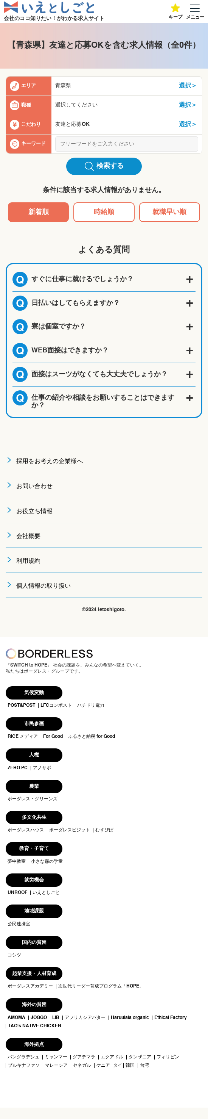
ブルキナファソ (24, 1065)
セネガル (82, 1065)
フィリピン (168, 1057)
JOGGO (39, 1018)
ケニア (103, 1065)
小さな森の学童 (47, 861)
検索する (104, 166)
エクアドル (112, 1057)
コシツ (14, 955)
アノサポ (42, 768)
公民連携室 (19, 924)
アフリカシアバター (85, 1018)
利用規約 (28, 561)
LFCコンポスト (56, 705)
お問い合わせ (34, 487)
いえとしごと (46, 893)
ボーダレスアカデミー (30, 986)
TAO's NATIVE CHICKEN (34, 1026)
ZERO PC (18, 768)
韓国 (130, 1065)
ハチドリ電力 (90, 705)
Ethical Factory (170, 1018)
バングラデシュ (23, 1057)
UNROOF (17, 893)
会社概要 (28, 537)
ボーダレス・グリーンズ (32, 799)
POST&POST (21, 705)
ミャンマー (56, 1057)
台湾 (144, 1065)
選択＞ (188, 86)
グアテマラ (84, 1057)
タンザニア (140, 1057)
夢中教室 (17, 861)
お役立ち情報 (34, 512)
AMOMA (16, 1018)
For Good (53, 736)
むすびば (104, 830)
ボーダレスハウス (26, 830)
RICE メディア (23, 736)
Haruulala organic (130, 1018)
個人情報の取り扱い (43, 586)
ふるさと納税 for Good (91, 736)
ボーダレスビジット (69, 830)
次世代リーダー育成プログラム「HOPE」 (101, 986)
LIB (55, 1018)
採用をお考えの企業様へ (49, 462)
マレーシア (56, 1065)
